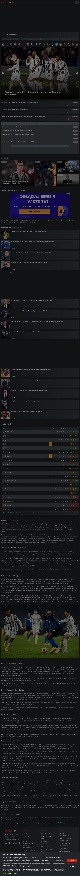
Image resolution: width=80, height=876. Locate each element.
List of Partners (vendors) (10, 873)
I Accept (72, 860)
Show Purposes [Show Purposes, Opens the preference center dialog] (72, 865)
